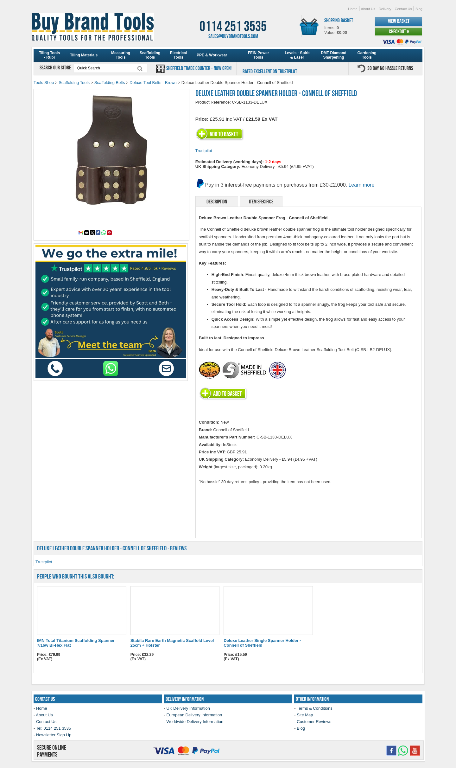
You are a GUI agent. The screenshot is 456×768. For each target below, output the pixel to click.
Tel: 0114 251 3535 (53, 728)
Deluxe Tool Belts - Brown (153, 82)
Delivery (385, 9)
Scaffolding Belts (109, 82)
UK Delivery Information (188, 708)
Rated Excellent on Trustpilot (270, 71)
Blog (418, 9)
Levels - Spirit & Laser (297, 55)
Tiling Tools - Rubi (49, 55)
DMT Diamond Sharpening (333, 55)
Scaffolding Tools (150, 55)
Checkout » (399, 31)
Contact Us (403, 9)
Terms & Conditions (314, 708)
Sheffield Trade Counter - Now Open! (198, 68)
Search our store (56, 67)
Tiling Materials (84, 55)
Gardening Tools (366, 55)
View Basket (398, 21)
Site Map (305, 715)
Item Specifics (261, 201)
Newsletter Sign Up (53, 735)
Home (352, 9)
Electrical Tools (178, 55)
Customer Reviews (314, 721)
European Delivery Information (194, 715)
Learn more (361, 185)
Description (216, 201)
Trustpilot (203, 150)
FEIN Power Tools (258, 55)
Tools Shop (44, 82)
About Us (368, 9)
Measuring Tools (120, 55)
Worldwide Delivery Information (195, 721)
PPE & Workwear (212, 55)
